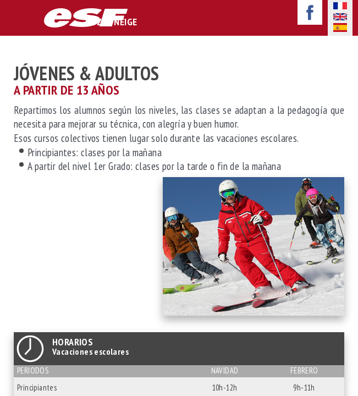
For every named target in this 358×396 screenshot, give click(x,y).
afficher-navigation (16, 19)
